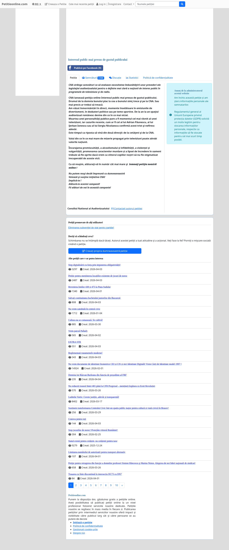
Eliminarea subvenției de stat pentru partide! (91, 227)
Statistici (132, 77)
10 (116, 485)
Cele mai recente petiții (81, 4)
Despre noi (79, 533)
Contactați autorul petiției (126, 208)
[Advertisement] (139, 33)
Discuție (115, 77)
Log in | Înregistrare (108, 4)
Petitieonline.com (14, 4)
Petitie (73, 77)
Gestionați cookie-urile (85, 529)
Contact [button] (127, 4)
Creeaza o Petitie (55, 4)
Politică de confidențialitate (158, 77)
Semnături (93, 77)
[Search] (157, 4)
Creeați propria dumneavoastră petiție (104, 251)
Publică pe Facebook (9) (84, 68)
